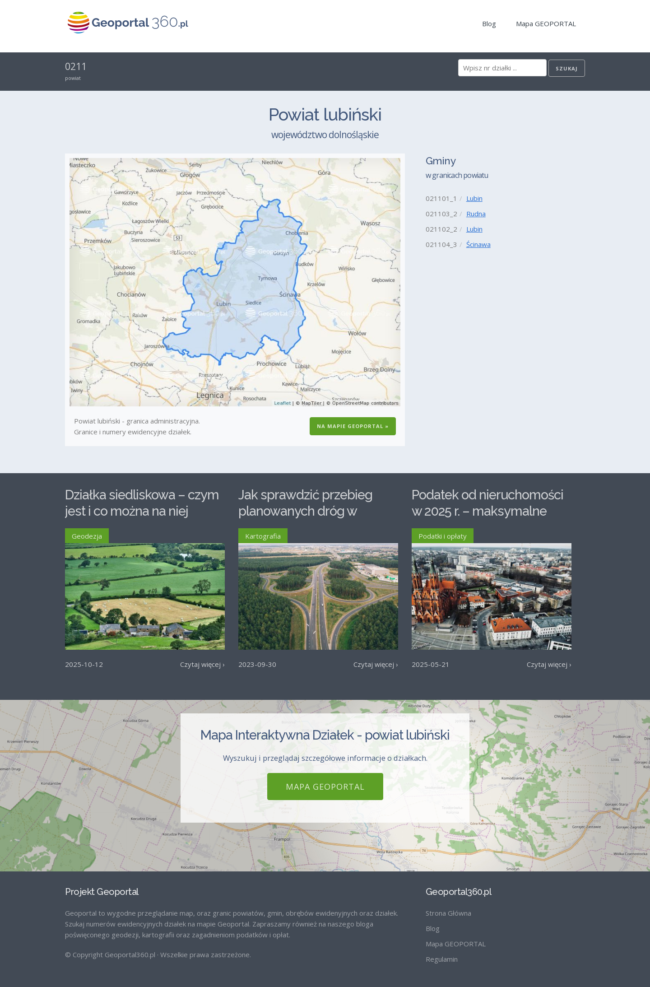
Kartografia (263, 535)
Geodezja (87, 535)
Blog (489, 23)
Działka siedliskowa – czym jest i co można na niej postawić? (142, 511)
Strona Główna (448, 912)
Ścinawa (478, 244)
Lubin (474, 198)
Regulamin (442, 959)
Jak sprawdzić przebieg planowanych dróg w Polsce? (305, 511)
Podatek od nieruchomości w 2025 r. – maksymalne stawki (487, 511)
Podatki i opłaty (442, 535)
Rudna (476, 213)
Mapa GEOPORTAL (546, 23)
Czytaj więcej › (202, 664)
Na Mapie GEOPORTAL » (353, 426)
